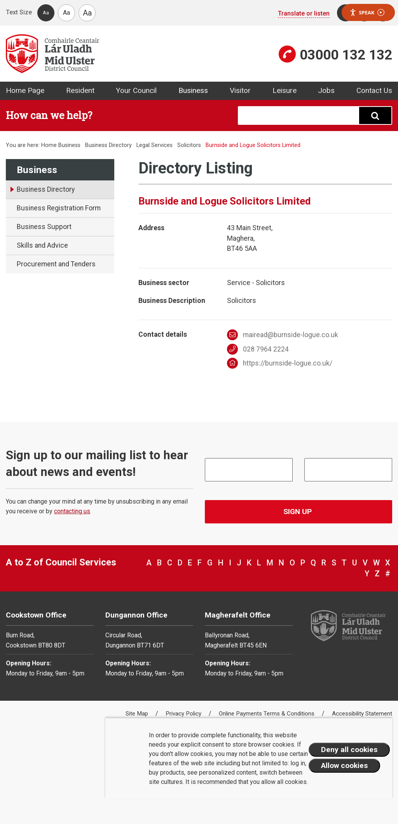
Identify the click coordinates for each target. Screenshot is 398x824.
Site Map (138, 713)
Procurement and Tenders (56, 264)
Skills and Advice (42, 245)
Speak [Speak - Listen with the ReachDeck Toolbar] (366, 12)
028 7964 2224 (258, 349)
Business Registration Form (59, 208)
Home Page (25, 90)
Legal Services (154, 145)
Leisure (284, 90)
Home (49, 145)
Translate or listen (304, 13)
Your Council (136, 90)
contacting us (72, 511)
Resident (80, 90)
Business (193, 90)
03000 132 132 (346, 55)
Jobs (326, 90)
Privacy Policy (184, 713)
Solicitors (189, 145)
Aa (46, 13)
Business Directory (108, 145)
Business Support (44, 227)
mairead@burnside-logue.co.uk (282, 334)
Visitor (240, 90)
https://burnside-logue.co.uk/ (279, 363)
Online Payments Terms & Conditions (267, 713)
